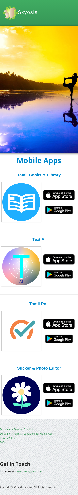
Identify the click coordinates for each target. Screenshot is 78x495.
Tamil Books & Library (39, 175)
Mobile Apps (39, 160)
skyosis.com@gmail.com (29, 471)
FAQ (2, 442)
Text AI (39, 239)
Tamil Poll (39, 303)
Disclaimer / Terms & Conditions (17, 429)
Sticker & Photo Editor (39, 368)
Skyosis (28, 12)
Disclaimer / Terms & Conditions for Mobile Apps (27, 433)
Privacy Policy (7, 438)
